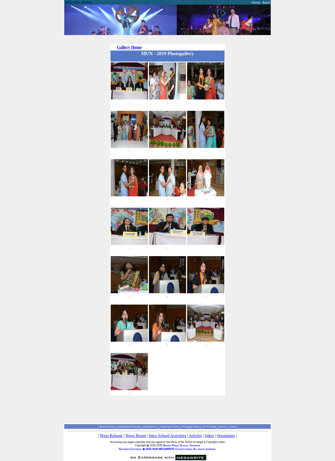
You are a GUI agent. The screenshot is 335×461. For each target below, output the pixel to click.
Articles (195, 435)
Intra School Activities (167, 435)
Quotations (226, 435)
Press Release (111, 435)
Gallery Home (129, 47)
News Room (135, 435)
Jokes (209, 435)
